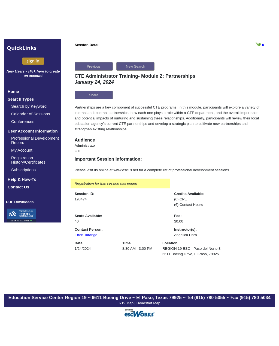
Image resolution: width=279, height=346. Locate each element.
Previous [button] (94, 66)
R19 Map (127, 303)
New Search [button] (135, 66)
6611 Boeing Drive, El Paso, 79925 (190, 254)
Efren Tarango (86, 235)
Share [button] (93, 95)
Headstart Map (148, 303)
